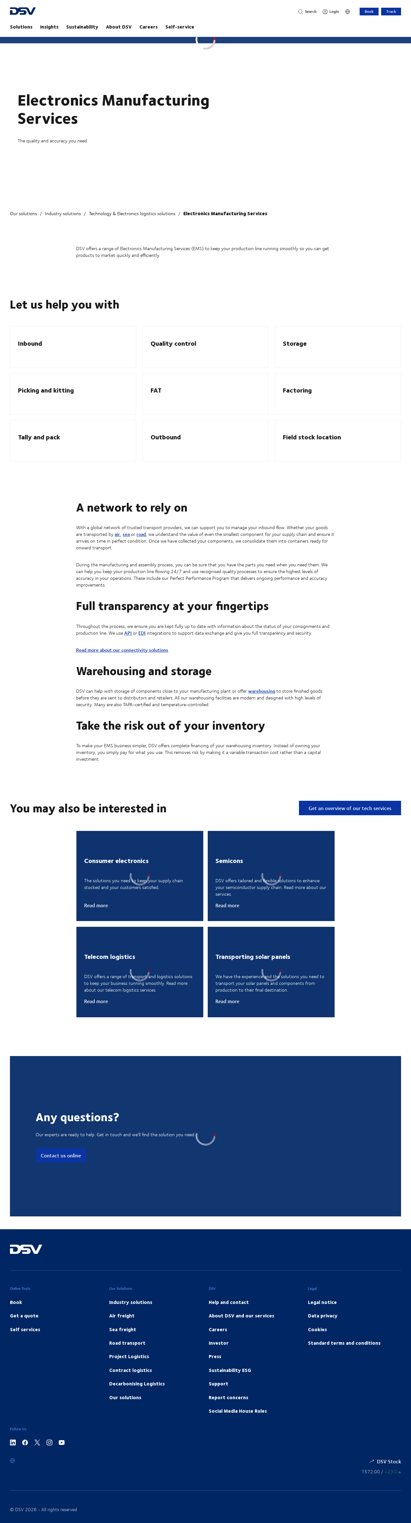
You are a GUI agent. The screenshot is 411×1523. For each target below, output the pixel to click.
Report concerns (228, 1397)
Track (391, 11)
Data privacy (322, 1315)
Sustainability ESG (230, 1370)
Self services (25, 1329)
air (117, 534)
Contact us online (61, 1155)
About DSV (119, 27)
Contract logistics (130, 1370)
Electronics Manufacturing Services (225, 213)
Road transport (127, 1343)
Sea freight (122, 1329)
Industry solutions (63, 213)
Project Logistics (129, 1356)
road (141, 534)
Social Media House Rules (238, 1411)
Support (218, 1383)
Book (369, 11)
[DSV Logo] (35, 11)
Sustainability (82, 27)
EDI (141, 633)
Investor (219, 1343)
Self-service (179, 27)
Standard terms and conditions (344, 1343)
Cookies (317, 1329)
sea (126, 534)
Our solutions (23, 213)
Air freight (122, 1315)
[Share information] (381, 1471)
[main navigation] (205, 27)
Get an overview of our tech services (350, 808)
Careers (148, 27)
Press (215, 1356)
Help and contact (229, 1302)
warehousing (261, 691)
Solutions (21, 27)
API (128, 633)
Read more (96, 905)
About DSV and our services (241, 1315)
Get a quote (24, 1315)
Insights (49, 27)
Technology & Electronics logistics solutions (132, 213)
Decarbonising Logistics (137, 1383)
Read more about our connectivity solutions (122, 650)
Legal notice (322, 1302)
